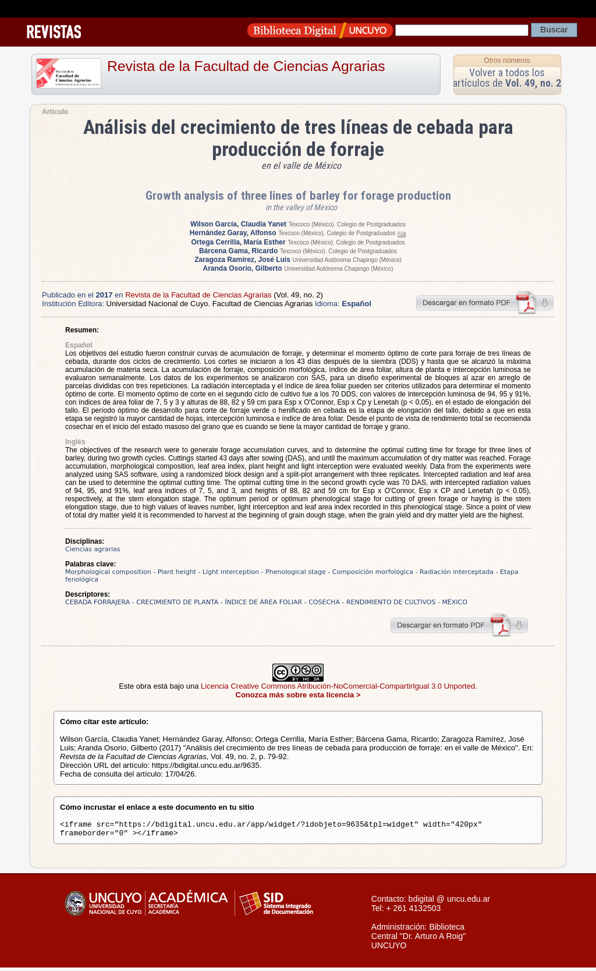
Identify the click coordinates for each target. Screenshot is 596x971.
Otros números (507, 60)
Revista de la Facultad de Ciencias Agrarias (246, 66)
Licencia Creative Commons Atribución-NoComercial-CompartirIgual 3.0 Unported (338, 686)
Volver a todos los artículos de (507, 77)
